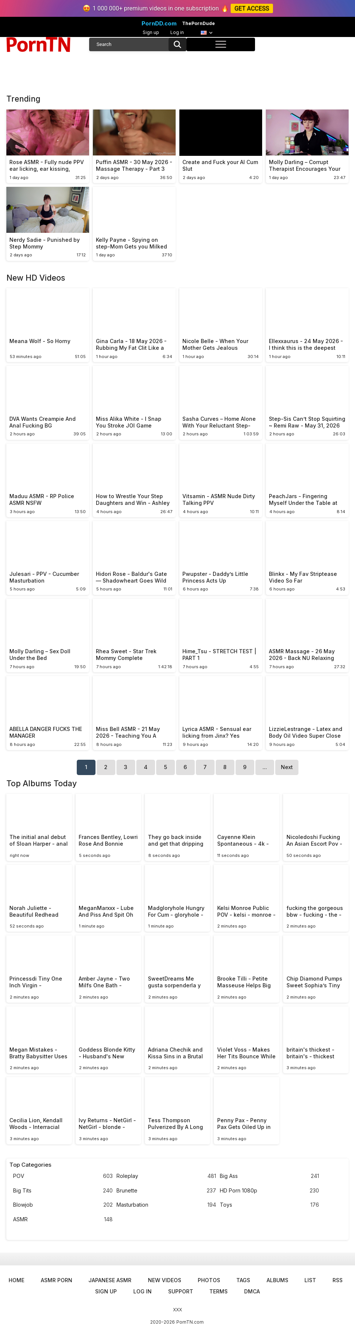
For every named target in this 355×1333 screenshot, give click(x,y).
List (310, 1280)
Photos (209, 1280)
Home (16, 1280)
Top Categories (30, 1164)
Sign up (151, 32)
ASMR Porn (56, 1280)
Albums (277, 1280)
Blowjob (63, 1205)
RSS (338, 1280)
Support (180, 1291)
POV (63, 1176)
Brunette (166, 1191)
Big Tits (63, 1191)
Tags (243, 1280)
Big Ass (269, 1176)
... (265, 767)
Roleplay (166, 1176)
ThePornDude (198, 23)
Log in (177, 32)
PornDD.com (159, 23)
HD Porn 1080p (269, 1191)
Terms (218, 1291)
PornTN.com (190, 1322)
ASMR (63, 1219)
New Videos (164, 1280)
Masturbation (166, 1205)
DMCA (252, 1291)
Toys (269, 1205)
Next (287, 767)
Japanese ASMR (109, 1280)
